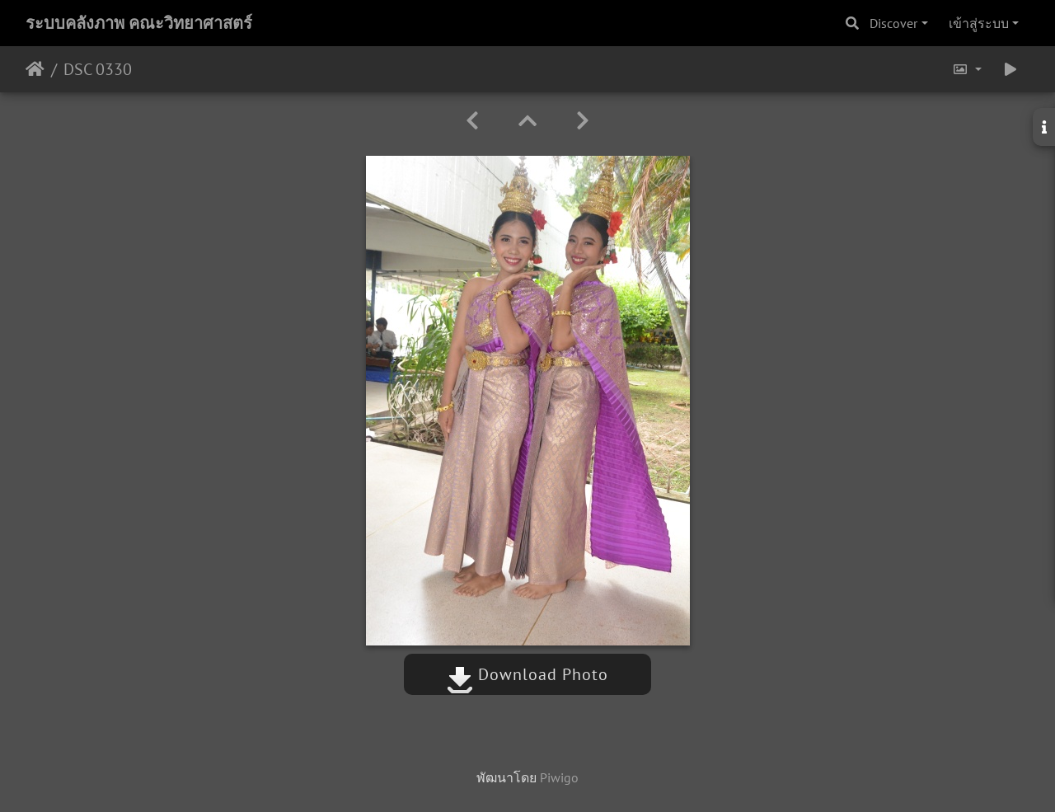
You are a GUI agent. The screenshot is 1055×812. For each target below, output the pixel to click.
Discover (893, 23)
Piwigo (559, 777)
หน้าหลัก (35, 69)
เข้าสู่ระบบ (979, 23)
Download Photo (527, 674)
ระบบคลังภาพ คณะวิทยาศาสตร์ (139, 23)
